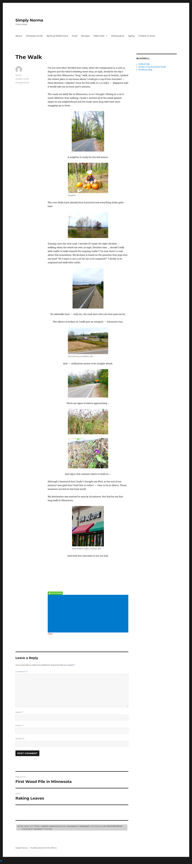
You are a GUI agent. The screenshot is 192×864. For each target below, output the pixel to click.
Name (19, 712)
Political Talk (144, 64)
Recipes (85, 36)
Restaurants (117, 36)
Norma (18, 75)
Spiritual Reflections (57, 36)
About (18, 36)
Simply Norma (29, 20)
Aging (131, 36)
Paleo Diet (99, 36)
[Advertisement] (88, 614)
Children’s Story (146, 36)
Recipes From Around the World (152, 67)
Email (19, 725)
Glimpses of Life (34, 36)
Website (20, 739)
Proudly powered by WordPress (43, 848)
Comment (21, 672)
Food (74, 36)
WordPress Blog (145, 70)
